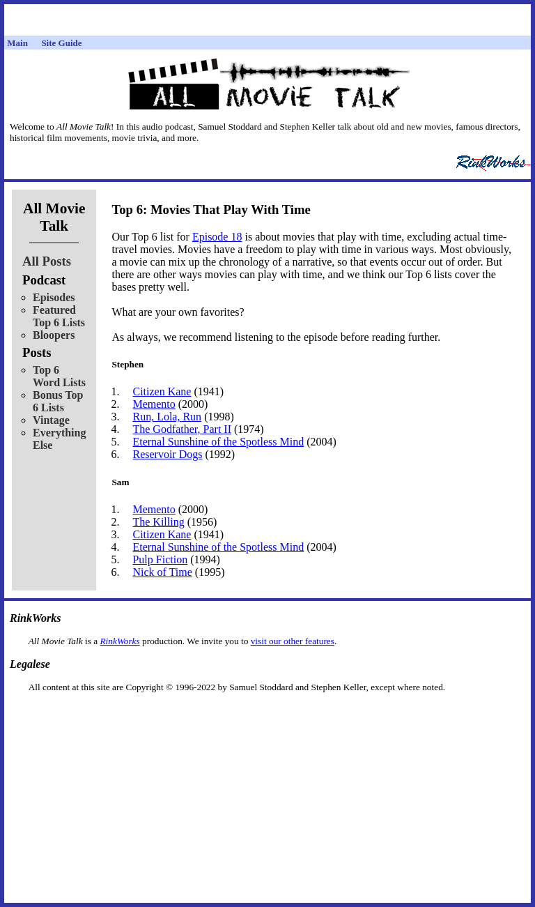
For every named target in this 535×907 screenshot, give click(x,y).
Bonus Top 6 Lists (58, 401)
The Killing (158, 522)
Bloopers (54, 335)
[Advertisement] (267, 715)
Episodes (54, 297)
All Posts (46, 261)
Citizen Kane (161, 391)
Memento (153, 404)
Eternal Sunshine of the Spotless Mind (218, 442)
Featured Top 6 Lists (59, 316)
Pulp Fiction (159, 559)
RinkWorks (119, 641)
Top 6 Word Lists (59, 376)
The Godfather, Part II (181, 429)
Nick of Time (162, 572)
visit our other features (292, 641)
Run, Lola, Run (166, 416)
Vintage (51, 420)
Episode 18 (217, 237)
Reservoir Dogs (167, 454)
